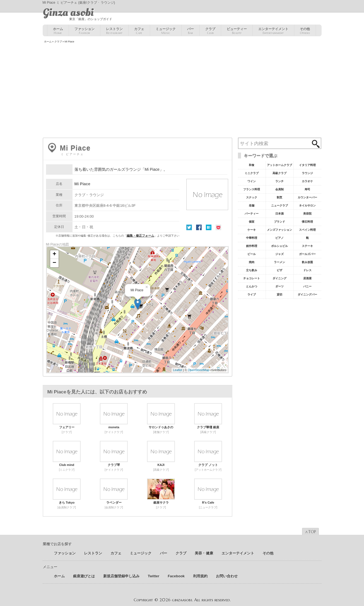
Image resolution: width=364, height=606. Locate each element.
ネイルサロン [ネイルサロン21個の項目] (307, 205)
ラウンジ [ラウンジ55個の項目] (307, 173)
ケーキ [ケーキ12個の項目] (251, 229)
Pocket (218, 227)
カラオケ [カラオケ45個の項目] (307, 181)
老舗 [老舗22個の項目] (251, 205)
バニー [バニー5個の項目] (307, 286)
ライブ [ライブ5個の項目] (251, 294)
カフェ (139, 31)
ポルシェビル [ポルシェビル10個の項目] (279, 245)
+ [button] (54, 254)
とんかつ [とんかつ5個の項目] (251, 286)
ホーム (58, 31)
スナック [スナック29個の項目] (251, 197)
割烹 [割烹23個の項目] (279, 197)
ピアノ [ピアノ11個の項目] (279, 237)
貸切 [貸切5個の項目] (279, 294)
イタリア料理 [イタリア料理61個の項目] (307, 165)
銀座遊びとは (84, 576)
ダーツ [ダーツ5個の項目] (279, 286)
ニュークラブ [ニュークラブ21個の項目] (279, 205)
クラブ (210, 31)
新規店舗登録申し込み (121, 576)
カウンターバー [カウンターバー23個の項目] (307, 197)
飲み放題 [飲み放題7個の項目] (307, 262)
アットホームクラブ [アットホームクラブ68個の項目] (279, 165)
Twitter (189, 227)
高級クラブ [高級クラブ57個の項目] (279, 173)
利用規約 (200, 576)
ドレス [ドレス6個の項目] (307, 270)
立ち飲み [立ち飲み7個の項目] (251, 270)
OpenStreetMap (198, 370)
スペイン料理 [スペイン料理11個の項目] (307, 229)
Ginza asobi (68, 12)
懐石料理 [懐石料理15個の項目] (307, 221)
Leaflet (177, 370)
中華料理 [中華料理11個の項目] (251, 237)
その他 (305, 31)
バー (190, 31)
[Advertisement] (182, 91)
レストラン (114, 31)
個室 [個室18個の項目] (251, 221)
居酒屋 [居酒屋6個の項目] (307, 278)
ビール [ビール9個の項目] (251, 254)
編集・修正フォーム (140, 235)
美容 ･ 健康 (204, 553)
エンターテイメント (273, 31)
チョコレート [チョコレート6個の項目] (251, 278)
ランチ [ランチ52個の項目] (279, 181)
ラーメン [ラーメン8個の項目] (279, 262)
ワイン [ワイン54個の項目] (251, 181)
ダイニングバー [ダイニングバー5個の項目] (307, 294)
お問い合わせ (227, 576)
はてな (208, 227)
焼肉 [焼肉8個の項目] (251, 262)
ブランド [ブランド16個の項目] (279, 221)
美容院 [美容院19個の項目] (307, 213)
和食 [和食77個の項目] (251, 165)
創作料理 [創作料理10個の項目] (251, 245)
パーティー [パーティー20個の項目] (252, 213)
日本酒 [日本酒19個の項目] (279, 213)
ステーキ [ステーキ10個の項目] (307, 245)
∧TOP (310, 531)
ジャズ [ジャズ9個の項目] (279, 254)
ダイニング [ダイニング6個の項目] (279, 278)
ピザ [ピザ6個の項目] (279, 270)
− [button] (54, 263)
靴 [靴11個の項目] (307, 237)
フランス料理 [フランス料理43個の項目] (251, 189)
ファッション (84, 31)
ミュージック (166, 31)
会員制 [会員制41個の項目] (279, 189)
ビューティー (237, 31)
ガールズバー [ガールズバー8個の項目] (307, 254)
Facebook (199, 227)
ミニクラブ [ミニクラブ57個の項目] (252, 173)
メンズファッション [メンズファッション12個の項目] (279, 229)
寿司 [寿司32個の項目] (307, 189)
